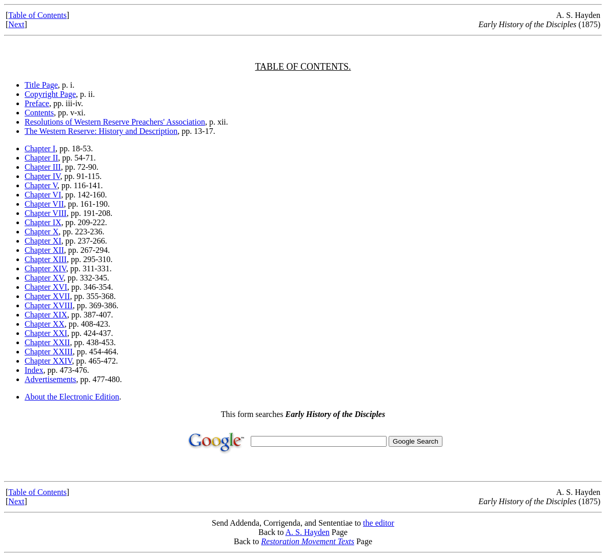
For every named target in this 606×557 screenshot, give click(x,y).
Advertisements (50, 379)
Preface (37, 103)
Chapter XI (43, 240)
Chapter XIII (46, 259)
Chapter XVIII (49, 305)
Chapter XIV (45, 268)
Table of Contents (37, 15)
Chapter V (41, 185)
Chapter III (43, 167)
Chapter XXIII (49, 351)
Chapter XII (44, 250)
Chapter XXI (46, 333)
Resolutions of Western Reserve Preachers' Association (115, 121)
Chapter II (41, 157)
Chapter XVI (46, 287)
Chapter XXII (47, 342)
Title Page (41, 85)
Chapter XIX (46, 314)
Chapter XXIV (48, 360)
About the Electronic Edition (72, 396)
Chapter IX (43, 222)
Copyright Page (50, 94)
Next (16, 24)
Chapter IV (42, 176)
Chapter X (41, 231)
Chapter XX (45, 324)
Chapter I (40, 148)
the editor (378, 523)
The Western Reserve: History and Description (101, 131)
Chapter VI (43, 194)
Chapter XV (44, 277)
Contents (39, 112)
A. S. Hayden (308, 532)
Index (34, 370)
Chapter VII (44, 204)
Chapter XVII (47, 296)
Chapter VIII (46, 213)
